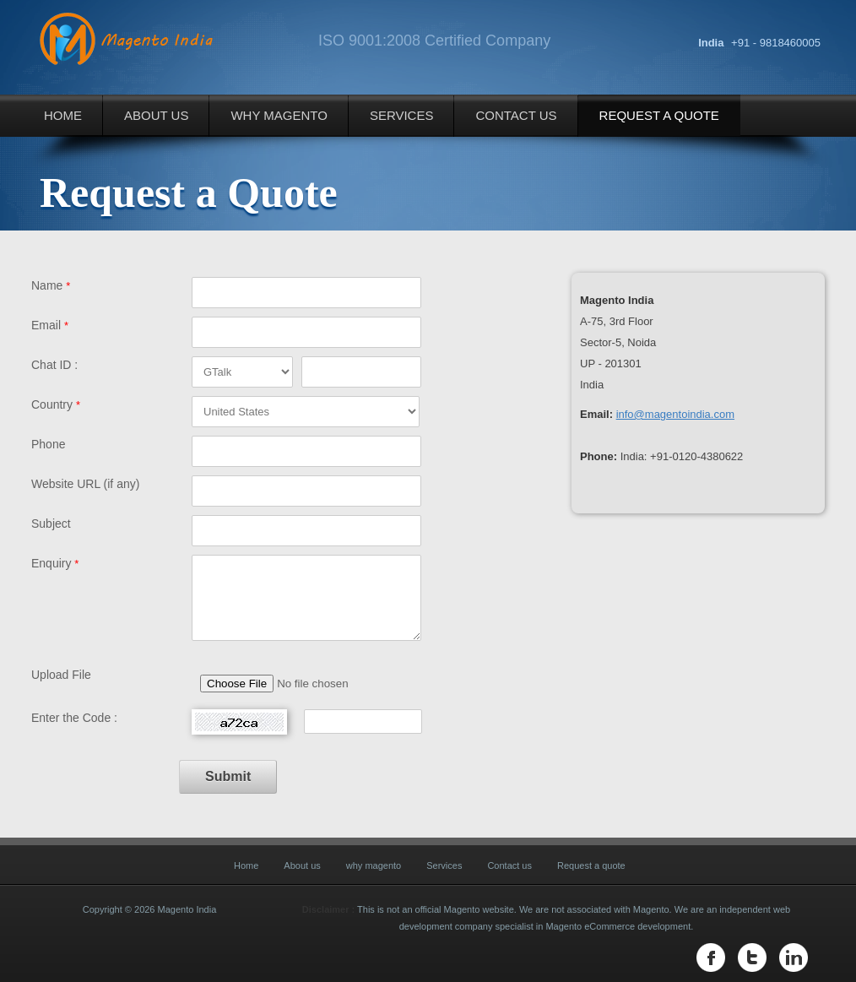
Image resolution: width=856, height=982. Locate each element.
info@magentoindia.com (675, 414)
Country (55, 404)
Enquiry (55, 563)
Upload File (61, 674)
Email (49, 325)
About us (156, 115)
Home (63, 115)
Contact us (515, 115)
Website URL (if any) (85, 484)
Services (402, 115)
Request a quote (659, 115)
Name (50, 285)
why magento (278, 115)
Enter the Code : (74, 717)
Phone (48, 444)
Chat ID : (54, 365)
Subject (51, 523)
